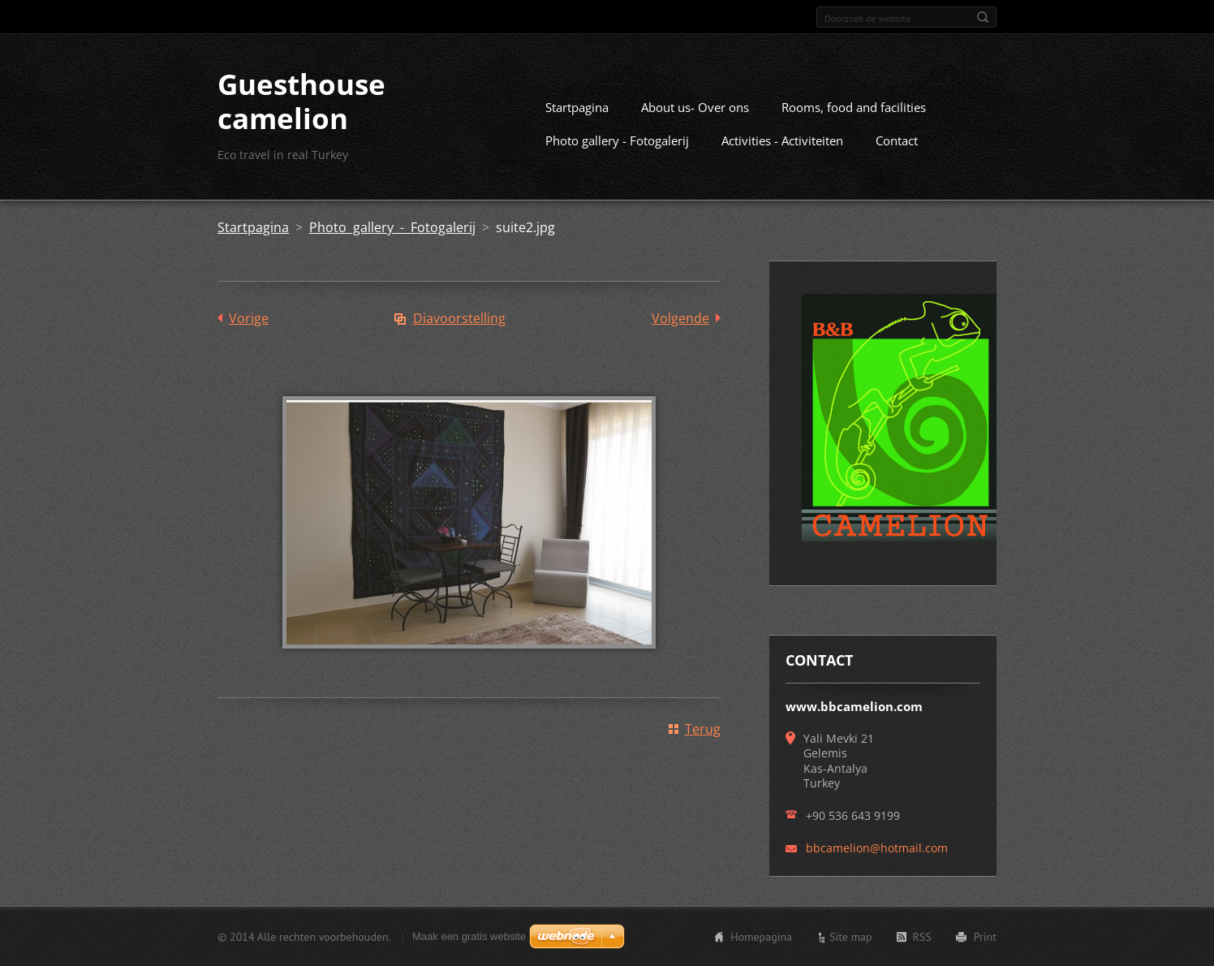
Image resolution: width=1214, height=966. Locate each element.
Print (985, 936)
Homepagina (761, 936)
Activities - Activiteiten (782, 140)
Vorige (249, 318)
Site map (850, 936)
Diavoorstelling (459, 318)
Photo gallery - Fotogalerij (617, 140)
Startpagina (577, 107)
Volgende (680, 318)
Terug (703, 729)
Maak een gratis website (469, 936)
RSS (922, 936)
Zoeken (983, 17)
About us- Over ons (695, 107)
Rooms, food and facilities (853, 107)
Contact (897, 140)
